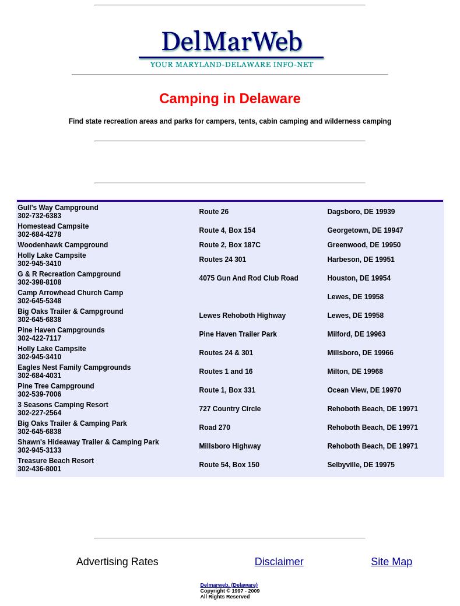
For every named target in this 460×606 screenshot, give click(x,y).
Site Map (391, 562)
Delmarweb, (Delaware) (229, 585)
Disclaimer (279, 562)
